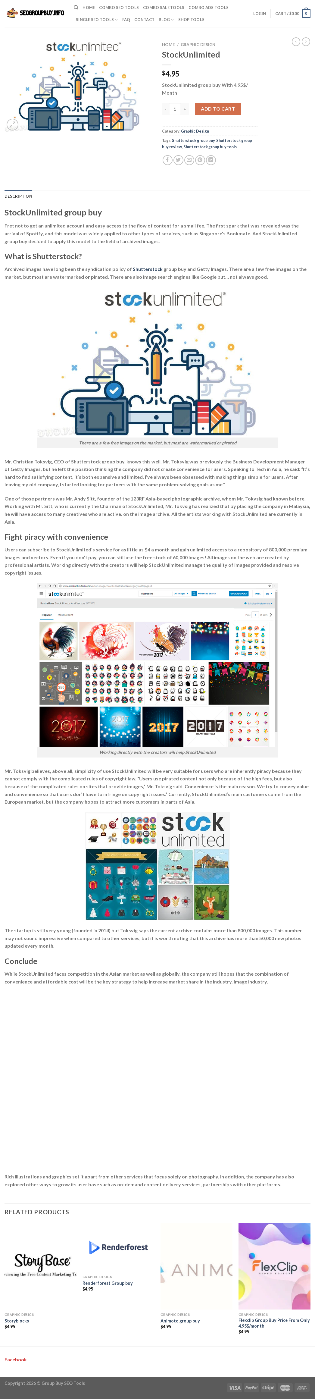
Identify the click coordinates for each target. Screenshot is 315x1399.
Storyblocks (17, 1320)
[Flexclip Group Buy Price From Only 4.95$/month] (274, 1266)
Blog (166, 20)
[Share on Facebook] (168, 160)
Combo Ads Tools (209, 7)
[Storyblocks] (40, 1266)
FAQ (126, 19)
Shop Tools (191, 19)
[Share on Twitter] (178, 160)
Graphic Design (198, 44)
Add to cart (218, 108)
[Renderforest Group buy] (118, 1247)
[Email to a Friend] (189, 160)
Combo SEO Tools (119, 7)
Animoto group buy (180, 1320)
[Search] (76, 7)
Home (89, 7)
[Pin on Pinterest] (200, 160)
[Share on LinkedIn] (211, 160)
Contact (144, 19)
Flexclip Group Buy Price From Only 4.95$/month (274, 1323)
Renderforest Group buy (108, 1283)
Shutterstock (148, 269)
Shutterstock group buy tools (210, 146)
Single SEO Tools (97, 20)
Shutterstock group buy (193, 140)
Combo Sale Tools (163, 7)
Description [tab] (18, 196)
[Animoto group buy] (196, 1266)
